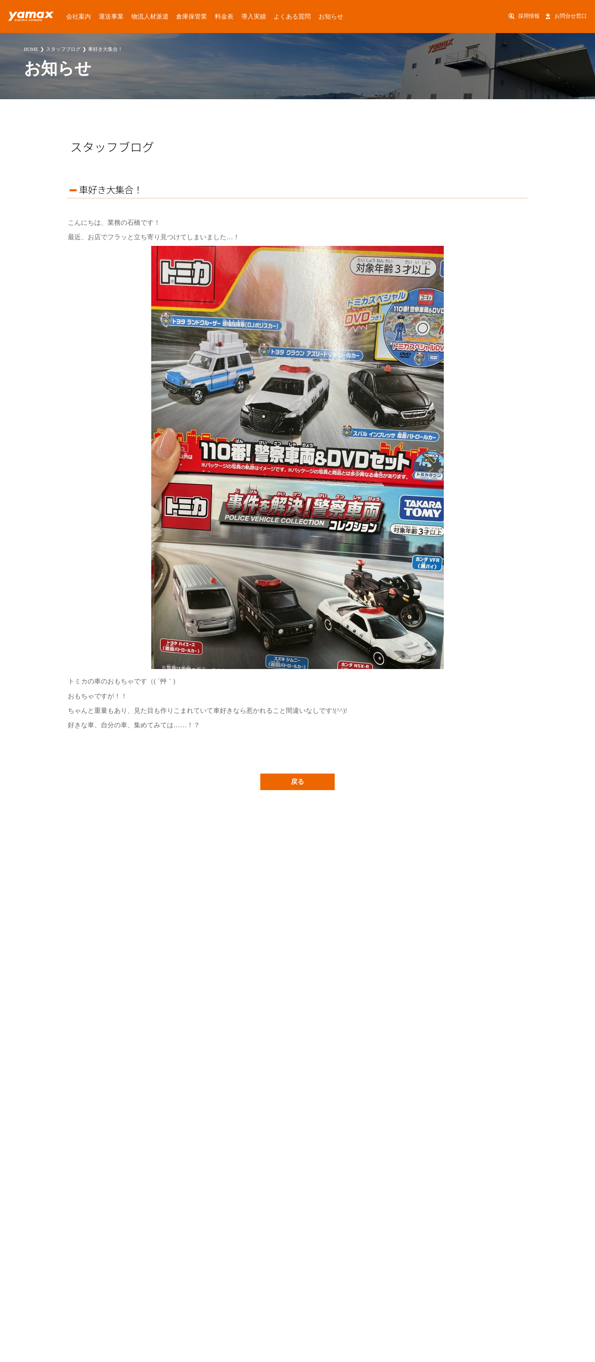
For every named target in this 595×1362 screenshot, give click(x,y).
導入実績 (225, 16)
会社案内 (73, 16)
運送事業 (101, 16)
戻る (297, 781)
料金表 (199, 16)
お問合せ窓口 (571, 16)
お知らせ (291, 16)
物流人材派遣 (135, 16)
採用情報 (529, 16)
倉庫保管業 (171, 16)
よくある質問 (258, 16)
